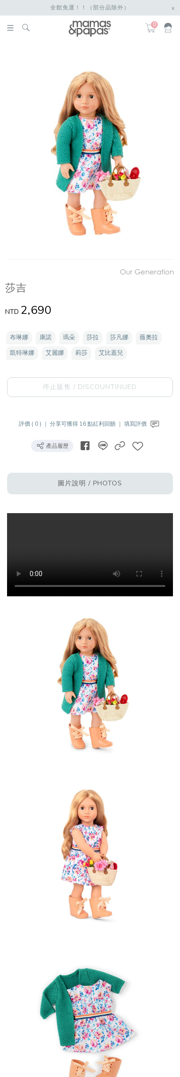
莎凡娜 (119, 337)
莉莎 (81, 353)
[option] (88, 152)
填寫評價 (142, 424)
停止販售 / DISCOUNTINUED (90, 386)
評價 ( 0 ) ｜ (34, 424)
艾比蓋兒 (111, 353)
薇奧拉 (149, 337)
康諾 (45, 337)
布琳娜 (19, 337)
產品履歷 (52, 445)
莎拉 (92, 337)
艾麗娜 (55, 353)
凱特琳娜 (22, 353)
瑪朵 (69, 337)
